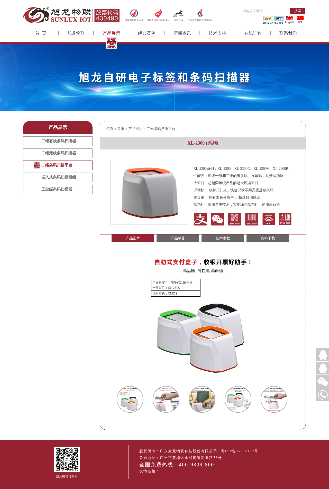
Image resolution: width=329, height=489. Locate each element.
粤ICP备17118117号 (240, 451)
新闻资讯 (182, 33)
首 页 (40, 33)
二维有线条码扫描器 (58, 141)
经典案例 (147, 33)
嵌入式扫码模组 (189, 471)
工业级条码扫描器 (56, 189)
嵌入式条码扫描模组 (58, 177)
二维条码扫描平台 (56, 165)
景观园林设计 (243, 471)
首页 (120, 129)
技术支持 (217, 33)
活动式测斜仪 (159, 478)
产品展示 (111, 33)
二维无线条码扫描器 (58, 153)
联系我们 (288, 33)
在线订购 (253, 33)
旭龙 (167, 471)
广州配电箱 (217, 471)
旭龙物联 (76, 33)
